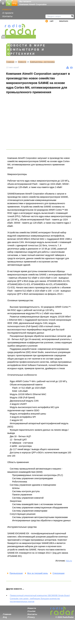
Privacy (31, 617)
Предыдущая (16, 573)
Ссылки (31, 611)
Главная (10, 62)
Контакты (7, 16)
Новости (6, 9)
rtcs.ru (69, 560)
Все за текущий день (37, 573)
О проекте (7, 13)
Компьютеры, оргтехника (42, 62)
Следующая (58, 573)
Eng (5, 617)
